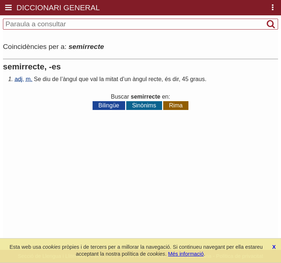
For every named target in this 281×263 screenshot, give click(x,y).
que (84, 79)
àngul (70, 79)
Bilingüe (108, 105)
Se (37, 79)
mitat (111, 79)
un (127, 79)
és (168, 79)
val (93, 79)
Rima (176, 105)
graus (197, 79)
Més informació (186, 254)
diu (46, 79)
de (55, 79)
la (101, 79)
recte (155, 79)
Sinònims (144, 105)
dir (176, 79)
